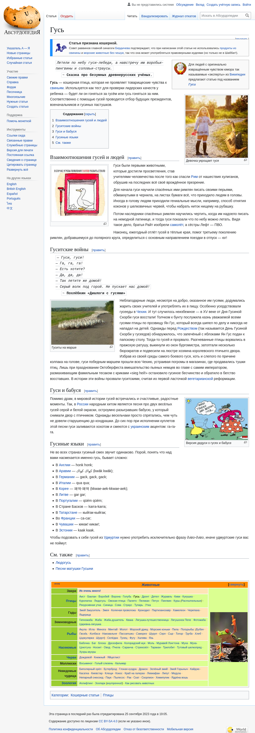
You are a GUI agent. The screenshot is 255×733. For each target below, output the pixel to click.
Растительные (191, 598)
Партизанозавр (161, 607)
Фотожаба (199, 617)
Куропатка (85, 598)
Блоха (102, 640)
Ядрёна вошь (179, 674)
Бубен (200, 626)
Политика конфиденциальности (71, 727)
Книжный (99, 654)
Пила (175, 626)
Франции (68, 516)
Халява (142, 635)
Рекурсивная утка (90, 602)
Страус (127, 602)
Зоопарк (100, 680)
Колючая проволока (123, 607)
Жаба (98, 617)
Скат (136, 674)
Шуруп (153, 631)
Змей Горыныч (179, 666)
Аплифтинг (86, 680)
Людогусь (63, 560)
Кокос (118, 670)
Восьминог (85, 660)
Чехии (141, 309)
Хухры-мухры (87, 649)
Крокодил (144, 607)
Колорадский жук (134, 640)
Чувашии (66, 522)
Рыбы (71, 631)
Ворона (116, 593)
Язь (151, 635)
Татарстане (68, 510)
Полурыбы (187, 626)
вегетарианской (200, 376)
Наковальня (109, 631)
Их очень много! (90, 588)
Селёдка (112, 635)
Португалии (68, 498)
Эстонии (65, 528)
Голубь (127, 593)
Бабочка (84, 640)
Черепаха (193, 607)
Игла (92, 626)
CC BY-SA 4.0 (108, 719)
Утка (148, 602)
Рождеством (187, 326)
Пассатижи (126, 631)
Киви (177, 593)
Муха (185, 640)
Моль (151, 640)
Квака (129, 617)
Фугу (132, 635)
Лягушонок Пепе (181, 617)
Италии (65, 480)
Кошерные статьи (85, 693)
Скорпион (147, 674)
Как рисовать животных (139, 680)
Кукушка (188, 593)
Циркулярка (86, 635)
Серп (162, 631)
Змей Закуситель (89, 607)
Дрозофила (115, 640)
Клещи (109, 670)
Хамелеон (179, 607)
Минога (101, 626)
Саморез (141, 631)
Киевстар (97, 670)
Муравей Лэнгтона (167, 640)
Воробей (104, 593)
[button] (17, 169)
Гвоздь (83, 631)
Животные (151, 582)
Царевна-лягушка (90, 621)
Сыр (170, 631)
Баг (94, 640)
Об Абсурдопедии (108, 727)
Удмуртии (111, 535)
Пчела (116, 644)
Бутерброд (110, 666)
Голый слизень (104, 660)
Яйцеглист (113, 654)
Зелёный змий (159, 666)
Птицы (71, 598)
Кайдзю (194, 666)
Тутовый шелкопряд (189, 644)
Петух (155, 598)
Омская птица (116, 598)
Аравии (65, 468)
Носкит (97, 644)
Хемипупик (162, 674)
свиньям (57, 87)
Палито (132, 598)
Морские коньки (160, 626)
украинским (140, 424)
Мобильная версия (180, 727)
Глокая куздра (127, 666)
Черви (71, 655)
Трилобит (169, 644)
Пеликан (144, 598)
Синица (108, 602)
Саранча (128, 644)
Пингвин (166, 598)
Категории (60, 693)
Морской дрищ (139, 626)
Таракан (156, 644)
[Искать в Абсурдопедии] (225, 15)
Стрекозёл (141, 644)
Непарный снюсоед (91, 674)
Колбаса (95, 631)
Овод (107, 644)
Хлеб (198, 631)
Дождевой (85, 654)
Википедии (237, 74)
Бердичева (122, 48)
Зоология (69, 680)
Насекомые (67, 645)
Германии (67, 474)
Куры (177, 598)
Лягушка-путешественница (152, 617)
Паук (109, 674)
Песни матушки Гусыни (74, 566)
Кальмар (120, 660)
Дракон (143, 666)
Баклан (91, 593)
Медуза (176, 670)
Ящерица (85, 612)
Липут (165, 670)
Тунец (123, 635)
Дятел (155, 593)
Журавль (166, 593)
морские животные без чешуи (104, 52)
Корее (64, 486)
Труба (188, 631)
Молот (124, 626)
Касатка (84, 670)
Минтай (113, 626)
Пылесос (119, 674)
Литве (64, 492)
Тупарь (138, 602)
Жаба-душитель (114, 617)
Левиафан (153, 670)
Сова (118, 602)
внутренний (114, 680)
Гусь (136, 593)
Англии (64, 462)
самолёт (176, 224)
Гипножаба (86, 617)
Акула (82, 626)
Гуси (192, 84)
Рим (194, 176)
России (82, 402)
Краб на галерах (135, 670)
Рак (129, 674)
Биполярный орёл (90, 666)
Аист (82, 593)
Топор (179, 631)
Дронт (145, 593)
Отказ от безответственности (144, 727)
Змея (106, 607)
